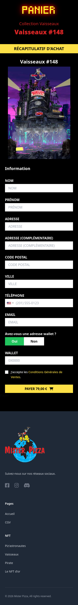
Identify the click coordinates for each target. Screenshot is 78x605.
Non (34, 341)
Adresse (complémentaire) (29, 238)
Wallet (11, 353)
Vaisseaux (12, 554)
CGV (8, 522)
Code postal (16, 257)
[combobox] (10, 303)
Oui (14, 341)
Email (10, 314)
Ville (9, 276)
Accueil (10, 514)
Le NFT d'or (12, 571)
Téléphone (14, 295)
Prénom (12, 200)
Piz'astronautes (15, 546)
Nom (9, 180)
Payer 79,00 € (39, 388)
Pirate (9, 563)
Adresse (12, 219)
